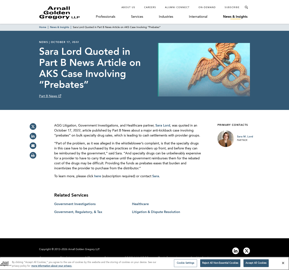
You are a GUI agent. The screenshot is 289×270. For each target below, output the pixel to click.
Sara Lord (162, 125)
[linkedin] (33, 136)
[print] (33, 155)
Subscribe (232, 7)
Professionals (105, 16)
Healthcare (140, 204)
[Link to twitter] (246, 251)
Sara (155, 176)
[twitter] (33, 126)
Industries (166, 16)
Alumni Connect (177, 7)
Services (137, 16)
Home (42, 27)
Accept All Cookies (256, 264)
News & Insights (235, 16)
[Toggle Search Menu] (246, 7)
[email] (33, 145)
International (198, 16)
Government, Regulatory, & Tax (78, 212)
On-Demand (207, 7)
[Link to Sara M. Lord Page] (225, 138)
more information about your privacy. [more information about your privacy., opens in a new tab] (51, 267)
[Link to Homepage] (66, 12)
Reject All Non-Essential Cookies (220, 264)
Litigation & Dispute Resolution (156, 212)
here (97, 176)
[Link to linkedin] (235, 251)
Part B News (48, 96)
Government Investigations (75, 204)
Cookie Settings (185, 264)
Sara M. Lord (245, 136)
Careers (150, 7)
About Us (128, 7)
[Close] (283, 264)
